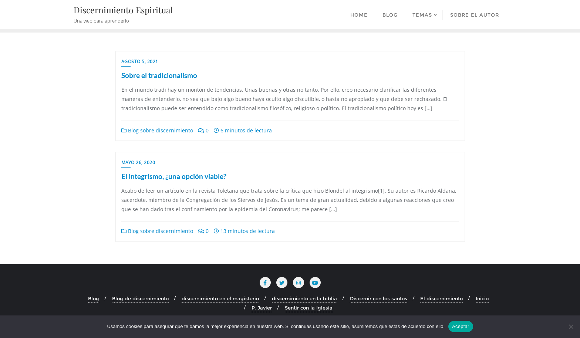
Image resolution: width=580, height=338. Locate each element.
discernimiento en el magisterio (220, 298)
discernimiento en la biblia (304, 298)
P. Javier (262, 308)
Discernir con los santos (378, 298)
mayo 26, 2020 (138, 162)
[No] (570, 326)
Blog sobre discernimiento (157, 130)
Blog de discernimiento (140, 298)
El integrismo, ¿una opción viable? (173, 176)
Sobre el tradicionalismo (159, 75)
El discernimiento (441, 298)
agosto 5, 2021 (139, 61)
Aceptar (460, 326)
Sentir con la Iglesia (309, 308)
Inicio (482, 298)
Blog (93, 298)
